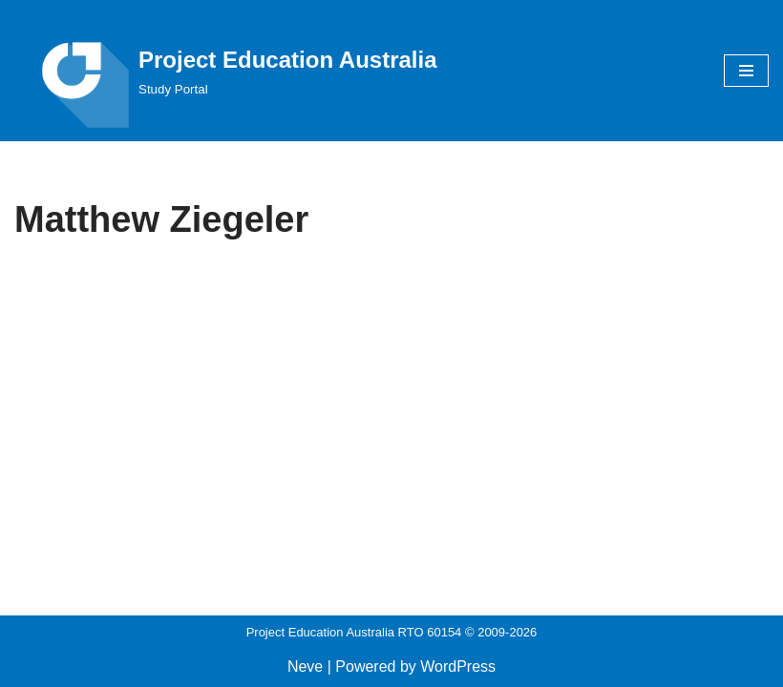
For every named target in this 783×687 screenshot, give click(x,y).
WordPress (458, 666)
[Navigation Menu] (746, 70)
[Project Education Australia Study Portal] (225, 70)
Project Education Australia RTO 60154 (354, 632)
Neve (305, 666)
